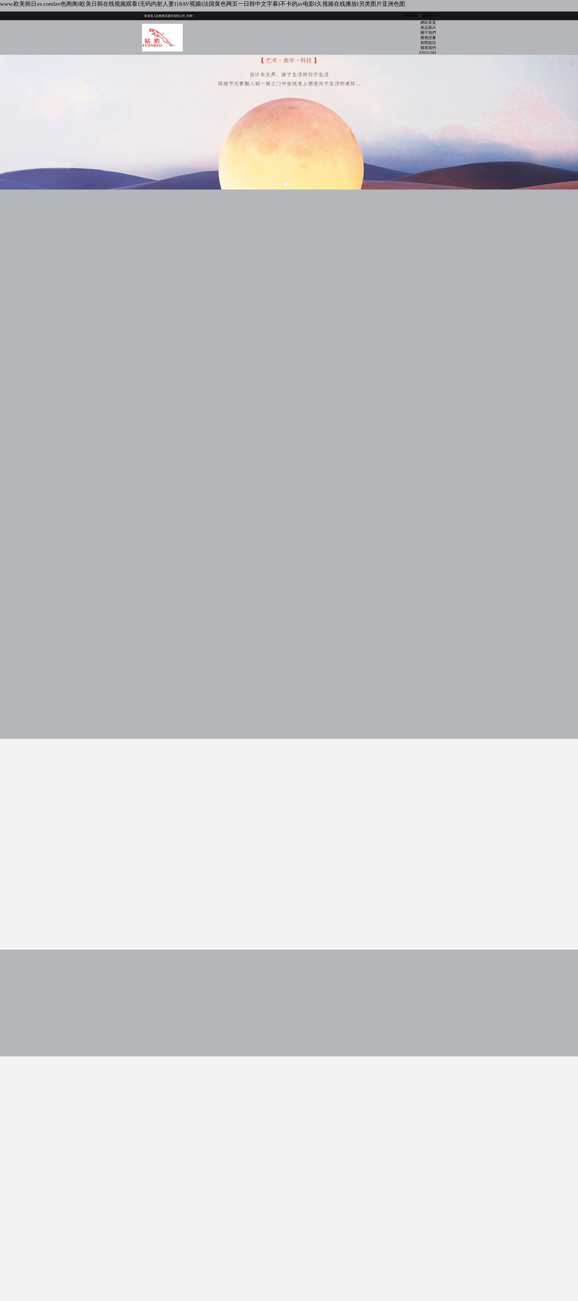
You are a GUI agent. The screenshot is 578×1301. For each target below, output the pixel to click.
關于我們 (428, 33)
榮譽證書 (428, 38)
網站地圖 (411, 16)
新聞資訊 (428, 43)
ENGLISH (428, 53)
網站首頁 (428, 22)
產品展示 (428, 27)
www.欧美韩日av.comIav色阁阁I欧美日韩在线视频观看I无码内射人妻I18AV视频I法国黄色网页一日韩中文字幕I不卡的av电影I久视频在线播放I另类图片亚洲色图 (202, 4)
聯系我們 (428, 16)
